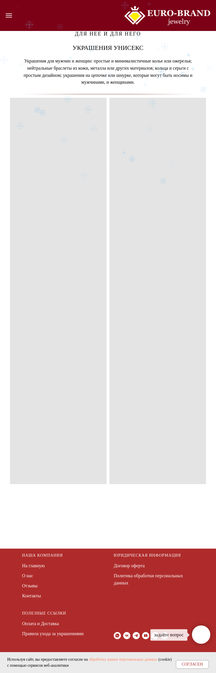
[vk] (126, 635)
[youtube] (145, 635)
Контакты (31, 595)
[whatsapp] (117, 635)
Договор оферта (129, 565)
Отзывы (30, 585)
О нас (27, 575)
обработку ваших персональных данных (123, 659)
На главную (33, 565)
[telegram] (136, 635)
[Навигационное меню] (9, 15)
